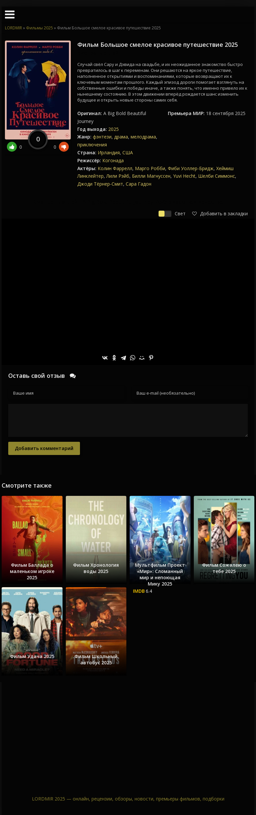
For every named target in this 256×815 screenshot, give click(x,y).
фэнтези (102, 137)
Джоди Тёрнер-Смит (100, 184)
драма (121, 137)
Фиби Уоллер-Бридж (191, 168)
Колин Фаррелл (115, 168)
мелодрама (143, 137)
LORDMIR (13, 28)
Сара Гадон (138, 184)
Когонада (113, 160)
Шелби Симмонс (216, 176)
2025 (113, 129)
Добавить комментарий (44, 448)
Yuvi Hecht (184, 176)
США (127, 152)
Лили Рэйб (117, 176)
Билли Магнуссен (151, 176)
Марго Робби (150, 168)
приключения (92, 144)
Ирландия (109, 152)
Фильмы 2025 (39, 28)
